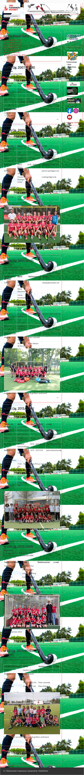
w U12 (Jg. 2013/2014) (12, 47)
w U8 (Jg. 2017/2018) (12, 52)
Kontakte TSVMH (73, 122)
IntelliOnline (43, 771)
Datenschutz (12, 771)
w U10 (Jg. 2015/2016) (12, 50)
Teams (23, 27)
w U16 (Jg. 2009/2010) (12, 42)
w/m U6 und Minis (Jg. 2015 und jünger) (19, 756)
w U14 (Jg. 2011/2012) (12, 45)
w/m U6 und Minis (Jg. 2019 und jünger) (19, 55)
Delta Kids (59, 23)
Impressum (22, 771)
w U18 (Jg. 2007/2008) (13, 40)
